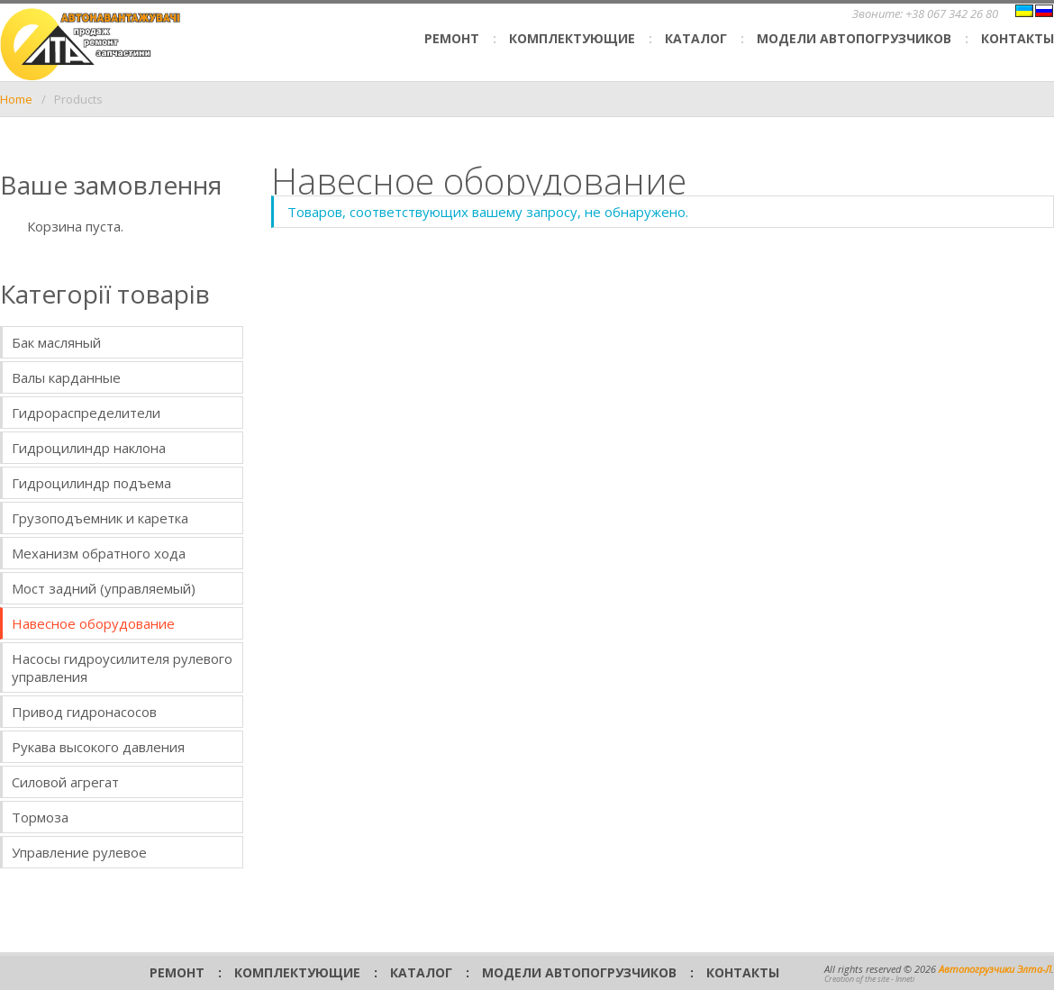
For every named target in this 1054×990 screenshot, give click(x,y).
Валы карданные (66, 377)
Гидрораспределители (86, 413)
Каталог (696, 38)
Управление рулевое (79, 852)
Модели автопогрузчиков (854, 38)
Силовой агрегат (65, 782)
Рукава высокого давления (98, 747)
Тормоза (40, 817)
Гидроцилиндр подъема (91, 483)
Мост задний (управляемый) (103, 588)
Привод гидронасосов (84, 712)
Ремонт (451, 38)
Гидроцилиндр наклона (89, 448)
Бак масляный (56, 342)
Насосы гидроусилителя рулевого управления (122, 667)
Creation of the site (856, 979)
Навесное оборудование (93, 623)
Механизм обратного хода (99, 553)
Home (16, 99)
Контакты (1017, 38)
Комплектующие (572, 38)
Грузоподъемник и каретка (100, 518)
